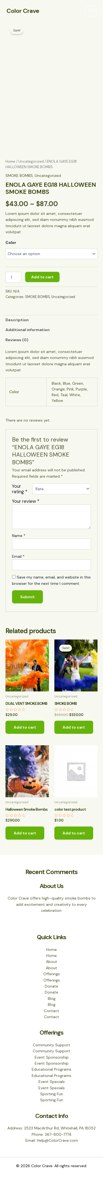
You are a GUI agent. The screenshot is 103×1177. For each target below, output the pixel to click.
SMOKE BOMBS (19, 175)
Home (10, 161)
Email (18, 556)
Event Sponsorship (52, 1057)
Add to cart (42, 276)
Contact (51, 1010)
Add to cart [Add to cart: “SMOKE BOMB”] (74, 727)
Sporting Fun (51, 1093)
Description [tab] (17, 319)
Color (10, 242)
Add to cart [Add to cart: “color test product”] (74, 833)
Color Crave (23, 11)
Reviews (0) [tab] (16, 339)
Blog (51, 998)
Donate (51, 986)
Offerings (51, 973)
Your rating (19, 488)
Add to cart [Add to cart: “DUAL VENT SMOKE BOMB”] (25, 727)
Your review (25, 501)
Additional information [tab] (27, 329)
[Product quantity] (13, 277)
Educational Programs (51, 1069)
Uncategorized (31, 161)
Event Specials (52, 1081)
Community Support (51, 1044)
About (51, 961)
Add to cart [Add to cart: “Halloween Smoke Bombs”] (25, 833)
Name (18, 535)
